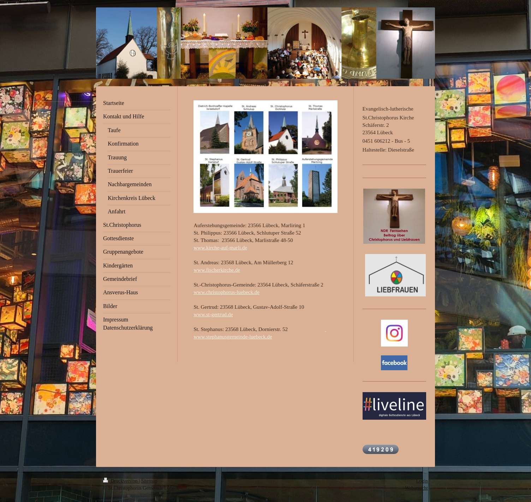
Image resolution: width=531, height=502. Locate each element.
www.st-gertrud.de (213, 314)
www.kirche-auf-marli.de (220, 247)
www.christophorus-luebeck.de (226, 292)
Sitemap (149, 481)
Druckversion (121, 481)
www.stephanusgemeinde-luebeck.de (232, 336)
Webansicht (416, 488)
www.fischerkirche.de (216, 270)
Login (422, 481)
